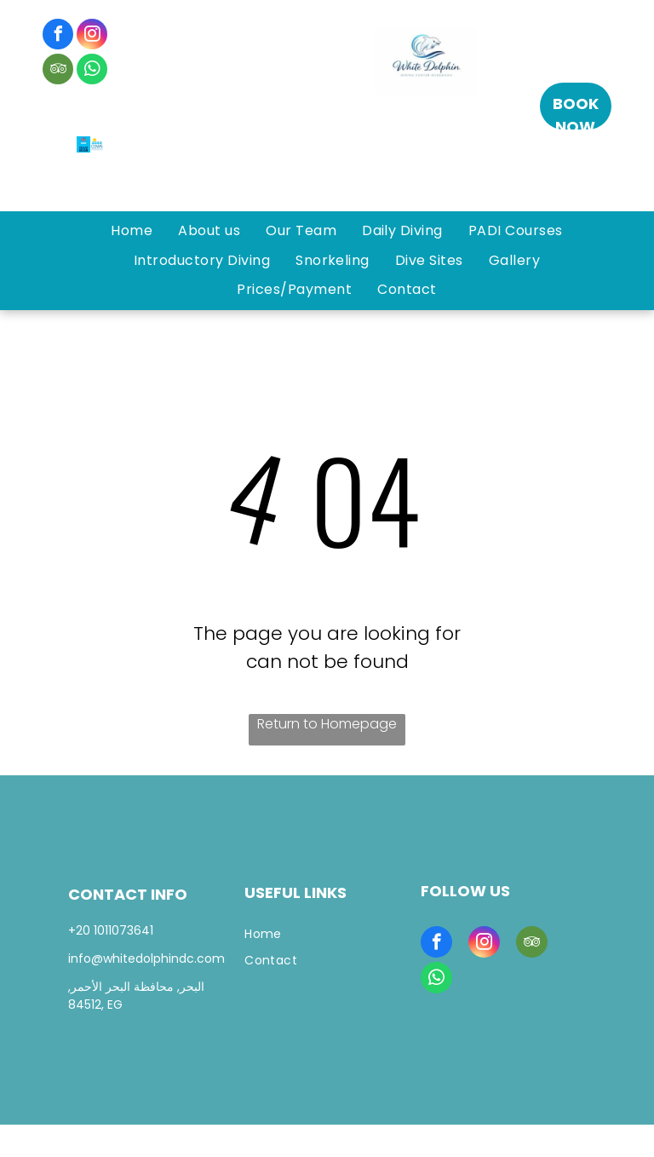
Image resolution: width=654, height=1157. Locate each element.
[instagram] (92, 36)
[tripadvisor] (58, 71)
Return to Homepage (327, 724)
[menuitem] (131, 230)
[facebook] (58, 36)
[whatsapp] (92, 71)
